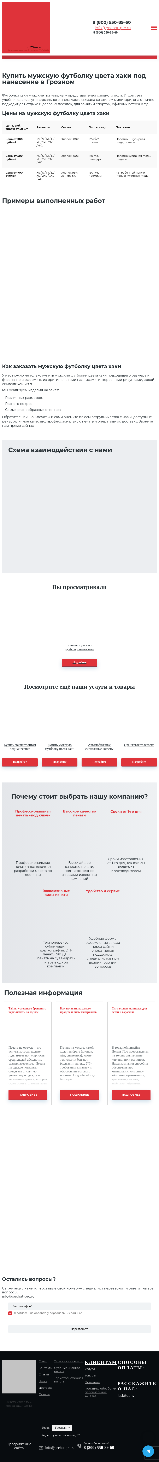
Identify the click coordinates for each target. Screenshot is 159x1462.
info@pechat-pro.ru (113, 28)
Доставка (45, 1388)
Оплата (44, 1394)
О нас (43, 1361)
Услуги (90, 1369)
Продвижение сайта (19, 1446)
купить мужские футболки (64, 375)
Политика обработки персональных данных (100, 1392)
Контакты (46, 1368)
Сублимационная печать (67, 1369)
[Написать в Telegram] (148, 1451)
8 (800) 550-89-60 (112, 22)
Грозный (60, 1427)
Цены (43, 1381)
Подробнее (80, 662)
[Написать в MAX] (148, 1437)
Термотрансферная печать (68, 1379)
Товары (90, 1375)
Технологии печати (68, 1361)
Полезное (92, 1382)
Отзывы (44, 1374)
